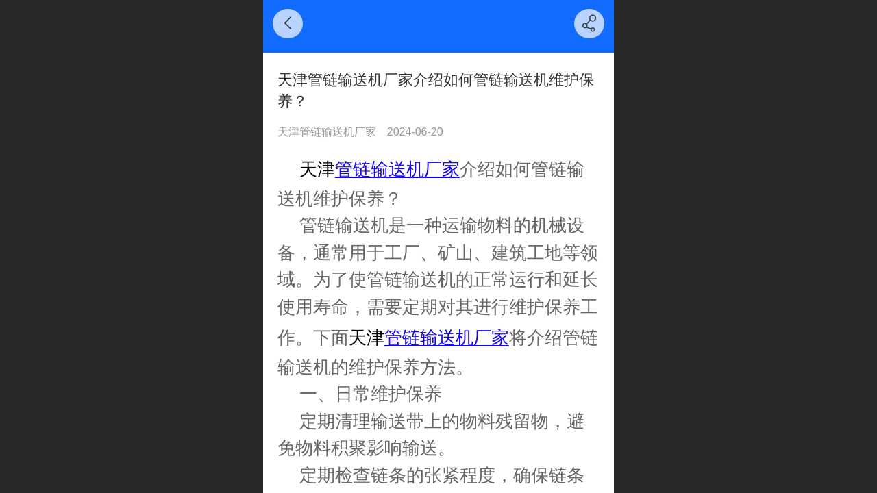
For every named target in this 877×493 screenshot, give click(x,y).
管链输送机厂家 (397, 169)
